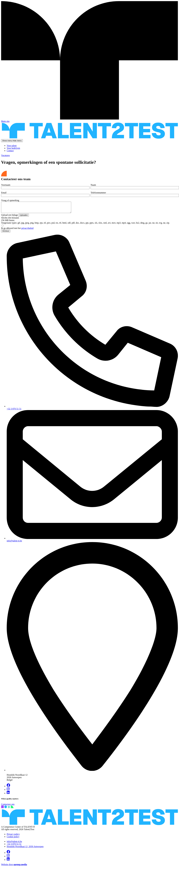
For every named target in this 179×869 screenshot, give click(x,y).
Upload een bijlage (9, 217)
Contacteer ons (8, 806)
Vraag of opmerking (10, 200)
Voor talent (12, 145)
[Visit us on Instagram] (8, 791)
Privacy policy (13, 836)
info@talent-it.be (14, 843)
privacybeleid (27, 230)
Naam (93, 185)
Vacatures (5, 155)
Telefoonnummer (98, 192)
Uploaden (24, 217)
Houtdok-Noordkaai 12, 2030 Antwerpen (25, 848)
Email (3, 192)
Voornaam (5, 185)
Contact (10, 150)
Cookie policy (13, 839)
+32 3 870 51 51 (14, 846)
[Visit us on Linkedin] (8, 795)
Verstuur (5, 233)
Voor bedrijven (13, 148)
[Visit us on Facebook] (8, 788)
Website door (14, 866)
